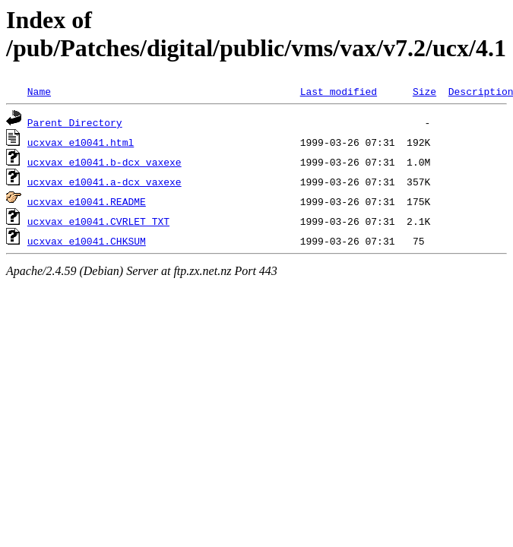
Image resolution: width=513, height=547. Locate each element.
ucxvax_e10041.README (86, 201)
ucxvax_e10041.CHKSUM (86, 241)
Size (424, 91)
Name (39, 91)
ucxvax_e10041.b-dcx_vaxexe (104, 162)
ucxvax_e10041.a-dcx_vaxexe (104, 181)
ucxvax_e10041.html (80, 142)
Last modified (338, 91)
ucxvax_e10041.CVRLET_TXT (98, 221)
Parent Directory (74, 122)
